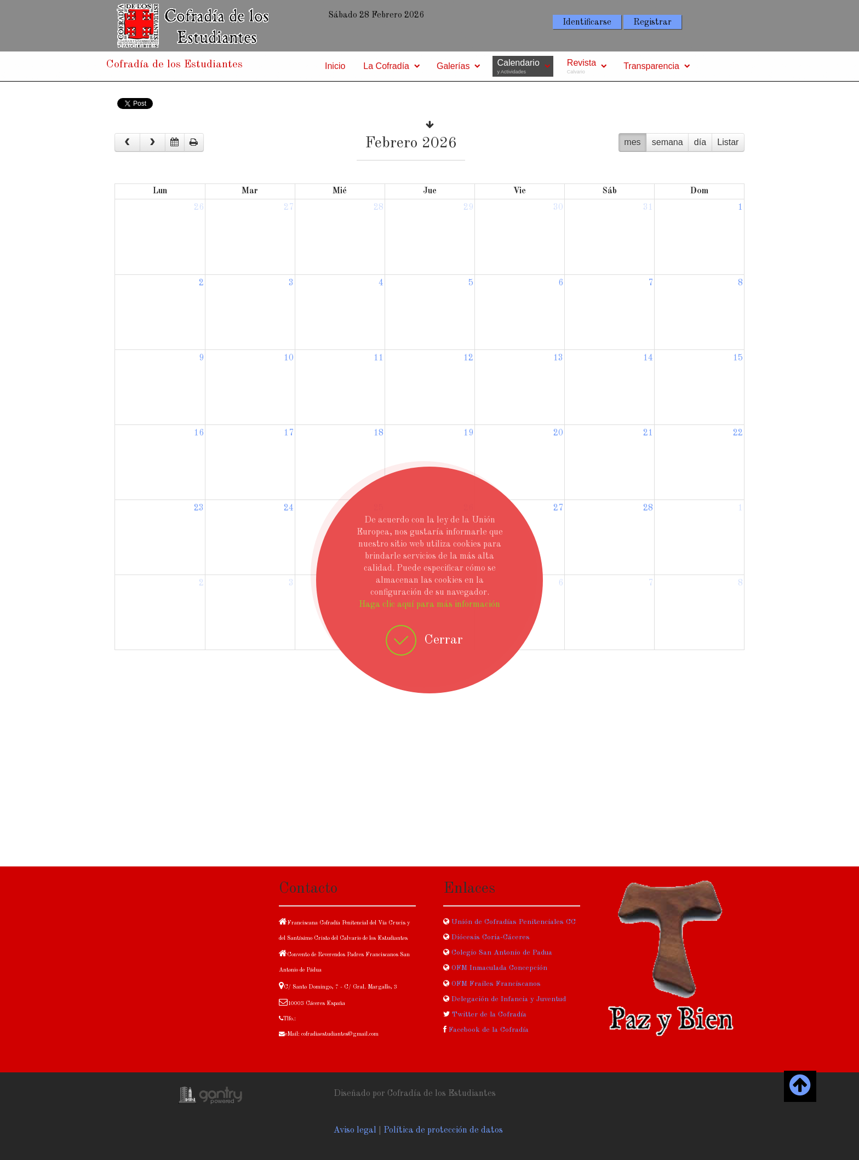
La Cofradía (386, 66)
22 (738, 433)
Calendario (518, 66)
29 (468, 207)
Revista (581, 66)
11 (378, 358)
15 (738, 358)
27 (289, 207)
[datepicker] (175, 142)
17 (289, 433)
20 (558, 433)
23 (199, 508)
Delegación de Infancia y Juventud (508, 999)
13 (558, 358)
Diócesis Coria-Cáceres (490, 937)
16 (199, 433)
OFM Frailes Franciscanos (496, 983)
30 (558, 207)
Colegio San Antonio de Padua (501, 952)
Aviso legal (355, 1130)
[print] (194, 142)
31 (648, 207)
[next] (152, 142)
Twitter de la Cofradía (489, 1014)
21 (648, 433)
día (700, 142)
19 (468, 433)
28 (378, 207)
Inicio (335, 66)
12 (468, 358)
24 (289, 508)
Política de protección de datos (443, 1130)
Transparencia (651, 66)
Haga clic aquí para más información (429, 604)
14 (648, 358)
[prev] (127, 142)
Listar (727, 142)
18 (378, 433)
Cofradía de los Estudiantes (174, 64)
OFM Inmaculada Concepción (499, 968)
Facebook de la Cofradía (489, 1029)
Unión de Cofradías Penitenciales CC (512, 922)
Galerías (453, 66)
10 (289, 358)
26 (199, 207)
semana (667, 142)
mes (632, 142)
